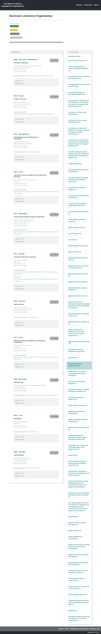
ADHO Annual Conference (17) (78, 60)
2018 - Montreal (20, 379)
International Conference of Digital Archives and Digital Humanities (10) (77, 463)
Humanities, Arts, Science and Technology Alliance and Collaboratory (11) (78, 447)
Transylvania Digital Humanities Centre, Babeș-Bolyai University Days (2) (78, 602)
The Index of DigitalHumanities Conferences (12, 5)
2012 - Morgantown (21, 134)
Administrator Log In (93, 632)
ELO (20, 81)
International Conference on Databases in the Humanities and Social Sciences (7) (79, 473)
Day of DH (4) (72, 240)
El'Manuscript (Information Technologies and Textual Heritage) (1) (77, 373)
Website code (63, 629)
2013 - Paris (18, 172)
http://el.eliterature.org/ (33, 152)
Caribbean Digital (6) (74, 164)
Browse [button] (79, 5)
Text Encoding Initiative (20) (77, 594)
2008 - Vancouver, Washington (26, 59)
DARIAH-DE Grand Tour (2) (76, 227)
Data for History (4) (74, 233)
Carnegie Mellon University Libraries (83, 629)
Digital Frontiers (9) (74, 252)
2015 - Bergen (19, 254)
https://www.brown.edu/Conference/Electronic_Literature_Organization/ (34, 114)
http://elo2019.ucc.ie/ (32, 432)
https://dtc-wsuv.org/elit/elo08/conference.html (40, 76)
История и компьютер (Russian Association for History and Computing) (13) (79, 618)
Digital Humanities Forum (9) (77, 296)
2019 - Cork (18, 415)
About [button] (96, 5)
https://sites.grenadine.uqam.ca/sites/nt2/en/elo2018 (41, 395)
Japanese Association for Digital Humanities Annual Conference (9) (78, 495)
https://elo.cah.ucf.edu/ (33, 468)
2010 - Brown (19, 96)
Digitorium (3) (72, 357)
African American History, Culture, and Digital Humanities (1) (78, 68)
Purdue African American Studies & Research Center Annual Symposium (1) (79, 546)
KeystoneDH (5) (73, 516)
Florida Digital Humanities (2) (77, 405)
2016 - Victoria (19, 301)
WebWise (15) (72, 610)
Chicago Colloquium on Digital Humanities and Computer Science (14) (78, 179)
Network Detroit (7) (74, 530)
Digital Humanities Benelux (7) (78, 282)
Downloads (88, 5)
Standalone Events (74, 56)
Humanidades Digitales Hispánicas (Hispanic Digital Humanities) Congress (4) (77, 437)
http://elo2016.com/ (32, 317)
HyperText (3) (72, 455)
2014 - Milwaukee (20, 214)
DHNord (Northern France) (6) (77, 246)
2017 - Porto (18, 337)
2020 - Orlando (19, 452)
